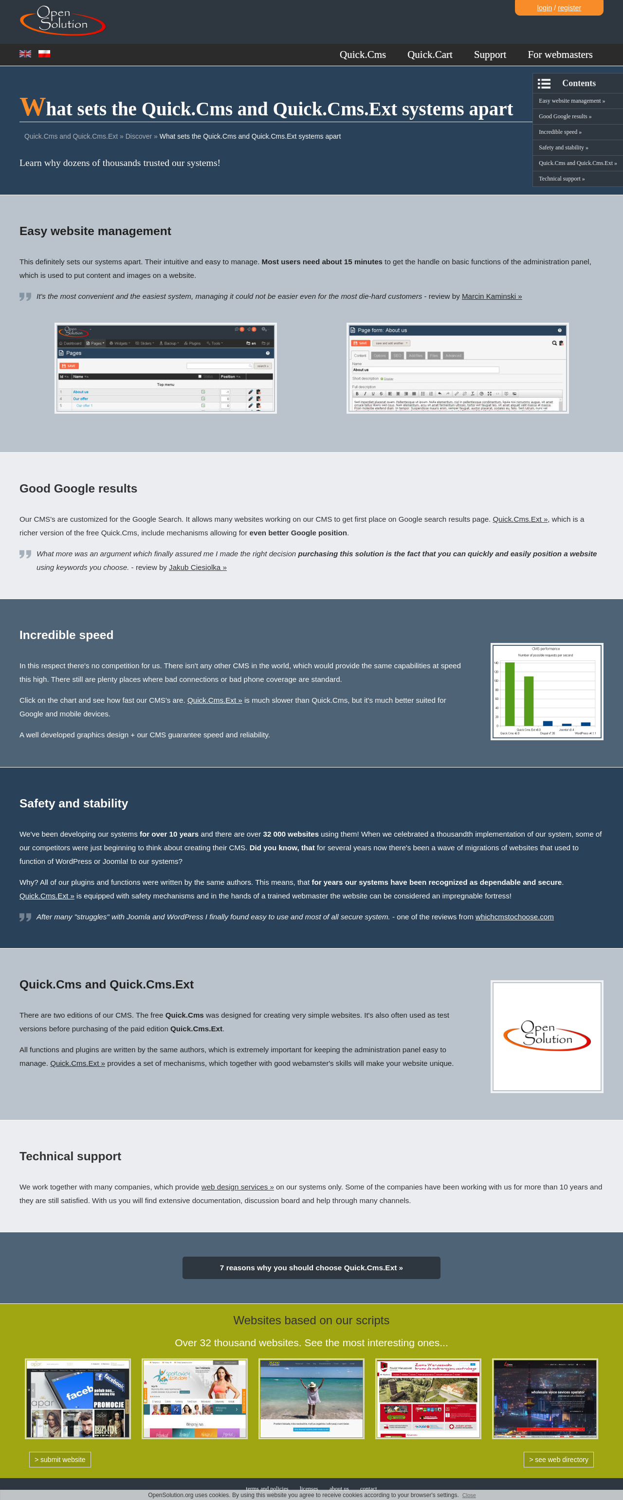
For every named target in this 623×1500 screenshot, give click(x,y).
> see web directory (558, 1459)
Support (490, 54)
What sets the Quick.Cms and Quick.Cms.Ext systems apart (250, 136)
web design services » (238, 1187)
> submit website (60, 1459)
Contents (579, 83)
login (544, 8)
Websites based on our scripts (311, 1320)
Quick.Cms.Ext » (520, 519)
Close (469, 1495)
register (569, 8)
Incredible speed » (560, 131)
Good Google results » (565, 116)
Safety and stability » (563, 147)
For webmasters (560, 54)
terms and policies (267, 1488)
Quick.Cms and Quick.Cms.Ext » (578, 163)
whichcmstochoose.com (515, 917)
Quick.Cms (363, 54)
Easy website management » (572, 100)
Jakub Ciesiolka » (198, 567)
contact (368, 1488)
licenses (309, 1488)
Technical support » (562, 178)
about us (339, 1488)
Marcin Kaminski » (492, 296)
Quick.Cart (430, 54)
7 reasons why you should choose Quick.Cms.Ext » (311, 1267)
